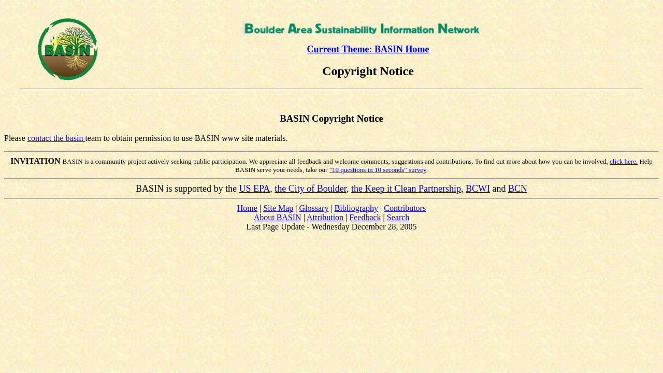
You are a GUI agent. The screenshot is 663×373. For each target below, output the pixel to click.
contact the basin (56, 138)
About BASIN (277, 217)
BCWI (478, 188)
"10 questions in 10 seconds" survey (377, 170)
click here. (624, 161)
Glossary (314, 208)
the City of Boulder (311, 188)
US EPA (254, 188)
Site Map (278, 208)
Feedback (365, 217)
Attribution (325, 217)
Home (247, 208)
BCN (517, 188)
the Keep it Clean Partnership (406, 188)
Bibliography (356, 208)
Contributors (405, 208)
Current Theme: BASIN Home (368, 49)
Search (398, 217)
